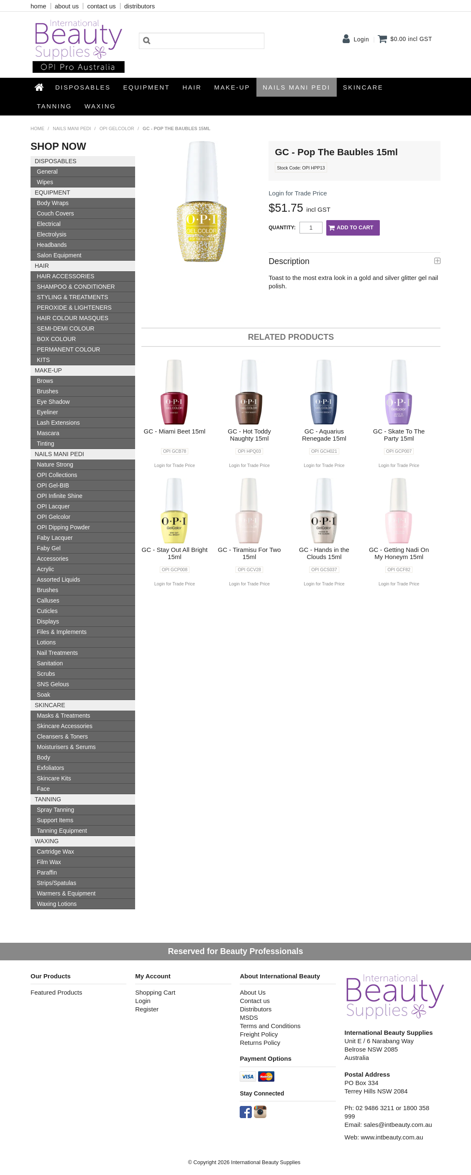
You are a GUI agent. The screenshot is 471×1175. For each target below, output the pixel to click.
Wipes (45, 182)
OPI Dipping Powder (63, 527)
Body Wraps (53, 203)
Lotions (46, 642)
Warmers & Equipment (66, 893)
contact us (101, 6)
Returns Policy (260, 1042)
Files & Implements (62, 632)
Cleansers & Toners (62, 736)
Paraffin (47, 872)
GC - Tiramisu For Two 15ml (249, 553)
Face (43, 788)
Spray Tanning (55, 809)
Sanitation (50, 663)
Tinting (45, 443)
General (47, 171)
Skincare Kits (54, 778)
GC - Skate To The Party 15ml (399, 435)
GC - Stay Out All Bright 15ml (175, 553)
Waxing (100, 106)
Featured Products (56, 992)
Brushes (47, 391)
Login (361, 39)
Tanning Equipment (62, 830)
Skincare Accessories (64, 726)
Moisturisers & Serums (66, 747)
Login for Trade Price (298, 193)
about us (67, 6)
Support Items (55, 820)
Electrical (49, 224)
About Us (253, 992)
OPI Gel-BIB (53, 485)
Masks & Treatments (63, 715)
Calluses (48, 600)
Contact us (255, 1000)
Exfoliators (50, 768)
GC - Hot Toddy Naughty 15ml (249, 435)
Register (147, 1009)
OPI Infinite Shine (59, 496)
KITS (43, 360)
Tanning (54, 106)
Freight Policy (259, 1034)
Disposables (83, 87)
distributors (139, 6)
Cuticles (47, 611)
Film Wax (49, 862)
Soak (43, 694)
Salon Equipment (59, 255)
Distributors (255, 1009)
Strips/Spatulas (56, 883)
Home (40, 87)
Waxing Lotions (57, 903)
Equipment (146, 87)
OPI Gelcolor (117, 128)
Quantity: (282, 227)
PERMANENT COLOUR (68, 349)
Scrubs (46, 673)
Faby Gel (49, 548)
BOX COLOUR (56, 339)
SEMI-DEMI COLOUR (66, 328)
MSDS (249, 1017)
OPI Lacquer (53, 506)
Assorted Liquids (58, 579)
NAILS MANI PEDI (296, 87)
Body (43, 757)
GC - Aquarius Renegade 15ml (324, 435)
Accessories (52, 558)
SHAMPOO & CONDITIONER (76, 286)
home (38, 6)
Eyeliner (47, 412)
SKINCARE (363, 87)
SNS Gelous (53, 684)
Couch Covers (55, 213)
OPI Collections (57, 475)
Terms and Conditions (270, 1025)
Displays (48, 621)
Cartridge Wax (55, 851)
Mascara (48, 433)
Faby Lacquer (55, 537)
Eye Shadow (53, 401)
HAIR (192, 87)
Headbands (52, 244)
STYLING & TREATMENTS (72, 297)
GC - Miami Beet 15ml (175, 431)
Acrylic (45, 569)
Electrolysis (52, 234)
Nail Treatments (57, 652)
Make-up (232, 87)
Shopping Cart (155, 992)
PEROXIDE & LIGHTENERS (74, 307)
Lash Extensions (58, 422)
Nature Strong (55, 464)
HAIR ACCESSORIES (66, 276)
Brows (45, 380)
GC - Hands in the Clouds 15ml (324, 553)
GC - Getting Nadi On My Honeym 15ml (399, 553)
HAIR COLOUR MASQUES (72, 318)
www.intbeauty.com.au (392, 1137)
